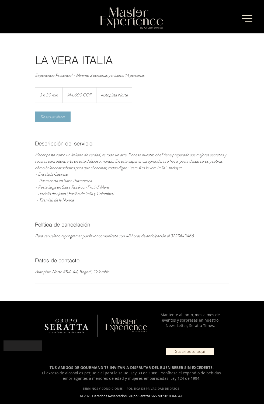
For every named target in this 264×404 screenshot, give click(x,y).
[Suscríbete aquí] (190, 351)
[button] (247, 18)
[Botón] (23, 345)
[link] (53, 117)
